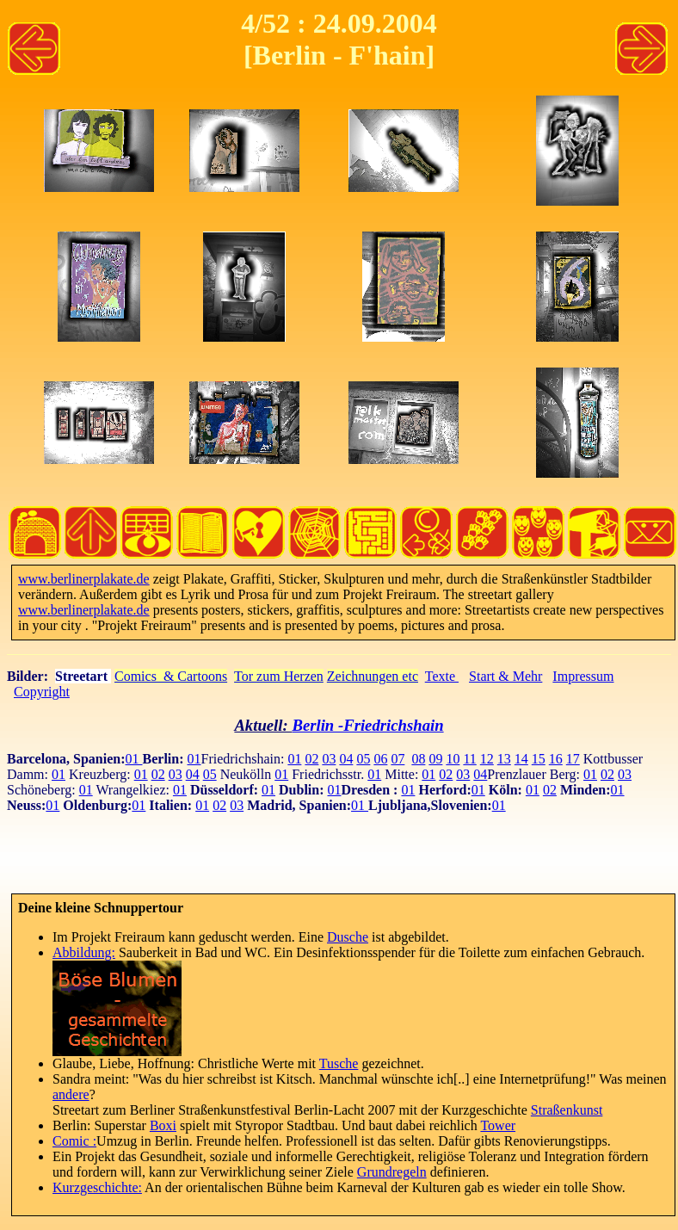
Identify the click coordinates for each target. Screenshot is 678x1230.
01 (134, 758)
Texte (442, 676)
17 (573, 758)
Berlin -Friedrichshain (367, 725)
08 (418, 758)
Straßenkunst (567, 1110)
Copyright (42, 691)
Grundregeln (392, 1172)
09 (435, 758)
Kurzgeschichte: (97, 1187)
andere (70, 1094)
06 (380, 758)
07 (397, 758)
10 (452, 758)
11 (469, 758)
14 (521, 758)
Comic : (74, 1141)
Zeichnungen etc (372, 676)
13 (504, 758)
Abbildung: (83, 952)
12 (487, 758)
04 (346, 758)
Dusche (347, 937)
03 (329, 758)
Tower (497, 1125)
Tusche (339, 1063)
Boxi (163, 1125)
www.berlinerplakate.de (84, 579)
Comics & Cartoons (170, 676)
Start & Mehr (505, 676)
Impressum (582, 676)
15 (538, 758)
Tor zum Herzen (279, 676)
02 (311, 758)
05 (363, 758)
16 (556, 758)
